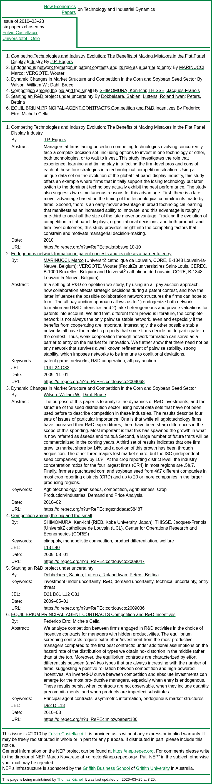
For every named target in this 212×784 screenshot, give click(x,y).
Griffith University (153, 768)
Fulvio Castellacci (20, 32)
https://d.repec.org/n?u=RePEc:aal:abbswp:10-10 (92, 247)
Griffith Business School (106, 768)
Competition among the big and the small (51, 90)
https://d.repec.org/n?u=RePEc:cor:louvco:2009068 (94, 381)
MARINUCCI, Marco (64, 260)
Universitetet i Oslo (21, 38)
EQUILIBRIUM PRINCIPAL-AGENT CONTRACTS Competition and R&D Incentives (93, 108)
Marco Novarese (63, 757)
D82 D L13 (54, 705)
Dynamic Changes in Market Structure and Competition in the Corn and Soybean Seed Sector (103, 79)
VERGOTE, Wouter (45, 73)
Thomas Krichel (70, 779)
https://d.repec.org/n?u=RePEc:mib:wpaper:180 (91, 719)
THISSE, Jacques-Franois (174, 90)
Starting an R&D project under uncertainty (52, 96)
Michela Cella (35, 113)
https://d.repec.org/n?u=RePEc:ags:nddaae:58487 (93, 509)
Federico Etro (57, 621)
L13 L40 (52, 547)
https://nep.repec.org (133, 751)
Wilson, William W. (29, 85)
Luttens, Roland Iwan (163, 96)
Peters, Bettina (144, 574)
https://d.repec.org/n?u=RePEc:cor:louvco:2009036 (94, 608)
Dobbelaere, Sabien (120, 96)
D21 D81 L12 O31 (61, 594)
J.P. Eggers (61, 61)
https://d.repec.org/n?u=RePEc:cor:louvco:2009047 (94, 561)
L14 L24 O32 (56, 367)
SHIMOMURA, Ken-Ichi (122, 90)
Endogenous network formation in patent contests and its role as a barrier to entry (91, 67)
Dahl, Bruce (61, 85)
